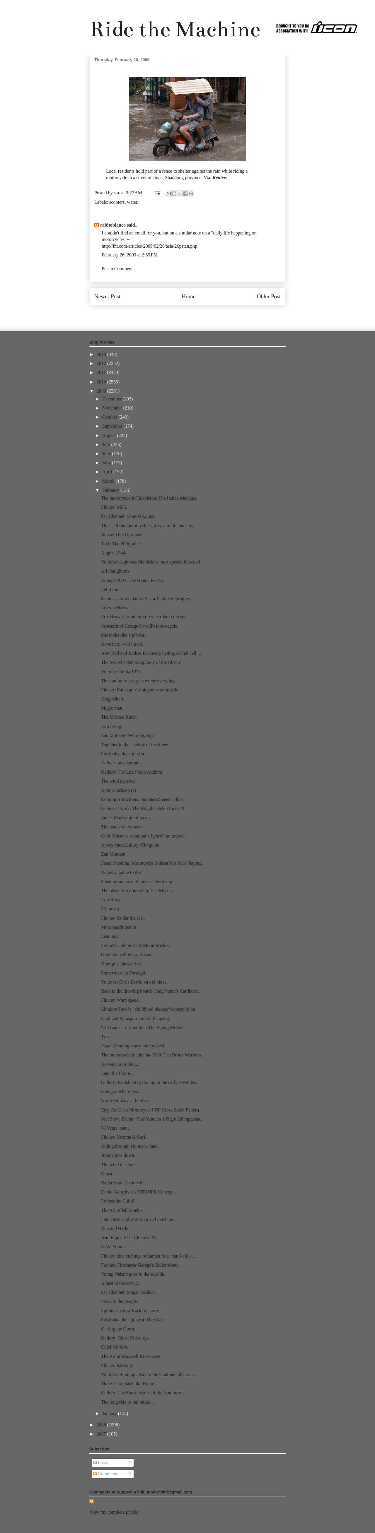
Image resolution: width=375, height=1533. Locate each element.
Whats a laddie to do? (121, 872)
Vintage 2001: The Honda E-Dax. (132, 580)
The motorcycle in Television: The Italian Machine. (149, 498)
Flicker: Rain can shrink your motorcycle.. (140, 689)
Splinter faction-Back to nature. (130, 1310)
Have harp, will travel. (122, 644)
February (111, 490)
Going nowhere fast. (120, 1091)
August (109, 435)
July (106, 444)
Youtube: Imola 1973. (121, 671)
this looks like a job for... (124, 635)
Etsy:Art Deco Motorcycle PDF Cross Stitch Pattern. (150, 1109)
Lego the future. (116, 1073)
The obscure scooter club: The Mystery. (138, 890)
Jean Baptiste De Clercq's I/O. (129, 1237)
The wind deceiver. (119, 781)
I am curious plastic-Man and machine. (137, 1219)
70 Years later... (115, 1128)
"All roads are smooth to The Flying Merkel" (143, 1027)
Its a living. (111, 726)
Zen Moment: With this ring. (128, 735)
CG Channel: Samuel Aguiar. (128, 516)
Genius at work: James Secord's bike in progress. (147, 598)
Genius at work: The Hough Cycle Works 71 (143, 808)
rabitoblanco (113, 224)
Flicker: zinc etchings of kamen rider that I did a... (148, 1255)
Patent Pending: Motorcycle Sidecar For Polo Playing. (152, 863)
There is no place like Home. (128, 1383)
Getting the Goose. (118, 1328)
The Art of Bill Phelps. (122, 1210)
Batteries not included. (122, 1182)
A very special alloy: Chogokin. (131, 844)
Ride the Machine (175, 29)
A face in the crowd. (120, 1283)
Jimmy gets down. (118, 1155)
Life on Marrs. (114, 607)
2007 (102, 1433)
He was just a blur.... (120, 1064)
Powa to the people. (119, 1301)
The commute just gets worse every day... (140, 680)
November (112, 407)
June (107, 453)
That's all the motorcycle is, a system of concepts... (148, 525)
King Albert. (113, 698)
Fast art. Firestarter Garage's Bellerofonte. (140, 1265)
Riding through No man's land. (130, 1146)
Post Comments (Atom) (200, 313)
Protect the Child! (117, 1200)
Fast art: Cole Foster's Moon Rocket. (135, 945)
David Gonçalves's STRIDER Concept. (138, 1191)
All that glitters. (116, 570)
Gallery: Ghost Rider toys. (126, 1337)
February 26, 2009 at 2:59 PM (130, 254)
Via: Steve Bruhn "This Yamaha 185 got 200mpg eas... (152, 1118)
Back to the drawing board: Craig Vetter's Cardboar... (150, 991)
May (107, 462)
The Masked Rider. (119, 717)
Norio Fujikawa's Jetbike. (125, 1100)
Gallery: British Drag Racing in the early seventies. (149, 1082)
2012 (102, 363)
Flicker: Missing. (117, 1365)
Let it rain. (111, 589)
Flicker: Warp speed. (120, 1000)
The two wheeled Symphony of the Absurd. (142, 662)
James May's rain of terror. (126, 817)
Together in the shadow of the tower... (136, 744)
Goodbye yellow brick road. (127, 954)
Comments (105, 1473)
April (107, 471)
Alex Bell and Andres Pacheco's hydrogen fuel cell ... (151, 653)
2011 (102, 372)
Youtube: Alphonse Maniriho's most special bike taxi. (151, 561)
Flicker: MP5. (114, 507)
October (110, 416)
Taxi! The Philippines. (122, 543)
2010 (102, 381)
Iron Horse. (111, 899)
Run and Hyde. (115, 1228)
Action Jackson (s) (118, 790)
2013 (102, 354)
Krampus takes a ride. (121, 963)
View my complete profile (113, 1512)
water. (133, 202)
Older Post (269, 296)
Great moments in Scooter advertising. (137, 881)
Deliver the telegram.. (121, 762)
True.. (106, 1036)
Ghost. (107, 1173)
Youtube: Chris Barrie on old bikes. (134, 981)
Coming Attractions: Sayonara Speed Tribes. (143, 799)
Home (188, 296)
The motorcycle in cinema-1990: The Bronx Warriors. (151, 1054)
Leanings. (110, 936)
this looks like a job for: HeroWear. (134, 1319)
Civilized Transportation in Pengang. (135, 1018)
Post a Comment (117, 268)
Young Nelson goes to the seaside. (133, 1274)
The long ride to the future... (127, 1402)
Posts (100, 1462)
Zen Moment (113, 854)
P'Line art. (110, 908)
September (112, 426)
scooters (117, 202)
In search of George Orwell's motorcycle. (139, 626)
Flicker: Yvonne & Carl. (123, 1137)
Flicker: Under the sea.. (123, 918)
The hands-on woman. (122, 826)
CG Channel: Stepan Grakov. (128, 1292)
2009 (102, 390)
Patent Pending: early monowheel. (133, 1045)
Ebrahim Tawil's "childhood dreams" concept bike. (148, 1009)
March (109, 481)
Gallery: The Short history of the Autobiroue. (143, 1392)
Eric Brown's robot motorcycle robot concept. (144, 616)
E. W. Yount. (113, 1246)
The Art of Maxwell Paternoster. (131, 1356)
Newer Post (107, 296)
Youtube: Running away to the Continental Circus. (148, 1374)
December (112, 398)
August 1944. (113, 552)
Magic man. (112, 707)
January (110, 1413)
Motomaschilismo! (119, 927)
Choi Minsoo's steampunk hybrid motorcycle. (144, 835)
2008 (102, 1424)
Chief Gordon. (114, 1346)
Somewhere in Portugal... (125, 972)
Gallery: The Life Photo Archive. (132, 772)
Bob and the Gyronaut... (123, 534)
